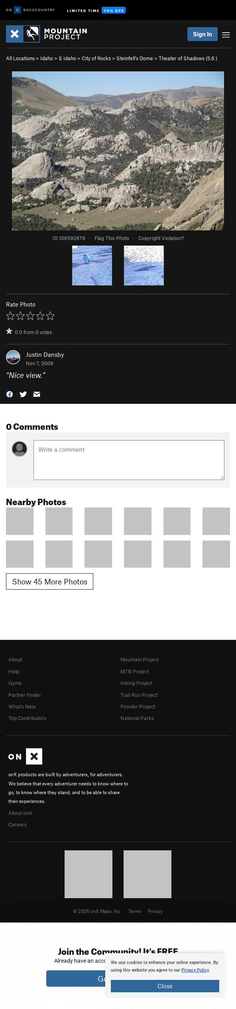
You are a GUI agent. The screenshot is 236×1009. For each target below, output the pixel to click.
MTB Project (134, 671)
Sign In (202, 33)
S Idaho (67, 58)
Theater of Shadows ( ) (188, 58)
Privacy (155, 911)
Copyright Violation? (161, 238)
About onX (20, 813)
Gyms (15, 683)
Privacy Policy (195, 970)
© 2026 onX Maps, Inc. (97, 911)
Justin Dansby (45, 354)
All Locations (20, 58)
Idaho (46, 58)
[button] (9, 393)
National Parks (137, 718)
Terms (134, 911)
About (15, 659)
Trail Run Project (138, 695)
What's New (22, 706)
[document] (165, 975)
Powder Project (137, 706)
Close (165, 985)
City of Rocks (96, 58)
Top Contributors (27, 718)
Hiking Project (136, 683)
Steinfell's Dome (134, 58)
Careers (17, 824)
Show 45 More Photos (49, 581)
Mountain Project (139, 659)
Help (13, 671)
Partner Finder (24, 695)
